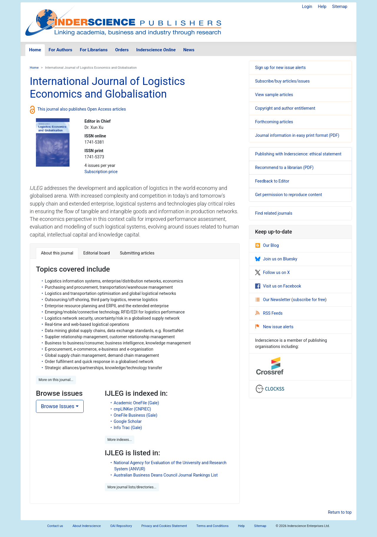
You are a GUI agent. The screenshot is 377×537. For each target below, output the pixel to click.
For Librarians (94, 49)
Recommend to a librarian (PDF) (284, 167)
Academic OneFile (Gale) (136, 402)
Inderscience (156, 49)
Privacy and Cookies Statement (164, 526)
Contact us (55, 526)
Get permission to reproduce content (288, 194)
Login (307, 6)
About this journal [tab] (57, 253)
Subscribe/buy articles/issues (282, 81)
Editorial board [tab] (96, 253)
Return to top (340, 512)
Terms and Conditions (212, 526)
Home (35, 49)
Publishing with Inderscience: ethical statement (298, 154)
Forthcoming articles (274, 121)
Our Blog (267, 245)
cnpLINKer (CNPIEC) (132, 409)
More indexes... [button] (120, 440)
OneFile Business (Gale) (135, 415)
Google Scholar (128, 421)
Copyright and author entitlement (285, 108)
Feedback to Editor (272, 181)
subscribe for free (309, 299)
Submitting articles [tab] (137, 253)
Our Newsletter (273, 299)
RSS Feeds (268, 313)
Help (322, 6)
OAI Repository (121, 526)
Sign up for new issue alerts (280, 67)
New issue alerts (274, 326)
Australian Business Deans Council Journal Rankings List (166, 475)
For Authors (60, 49)
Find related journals (273, 213)
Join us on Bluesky (276, 259)
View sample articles (274, 94)
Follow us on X (272, 272)
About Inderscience (86, 526)
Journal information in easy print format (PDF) (297, 135)
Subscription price (101, 171)
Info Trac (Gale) (128, 427)
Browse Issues (57, 406)
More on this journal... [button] (56, 380)
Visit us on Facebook (278, 286)
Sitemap (339, 6)
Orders (122, 49)
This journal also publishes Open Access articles (81, 109)
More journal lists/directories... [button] (132, 487)
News (188, 49)
